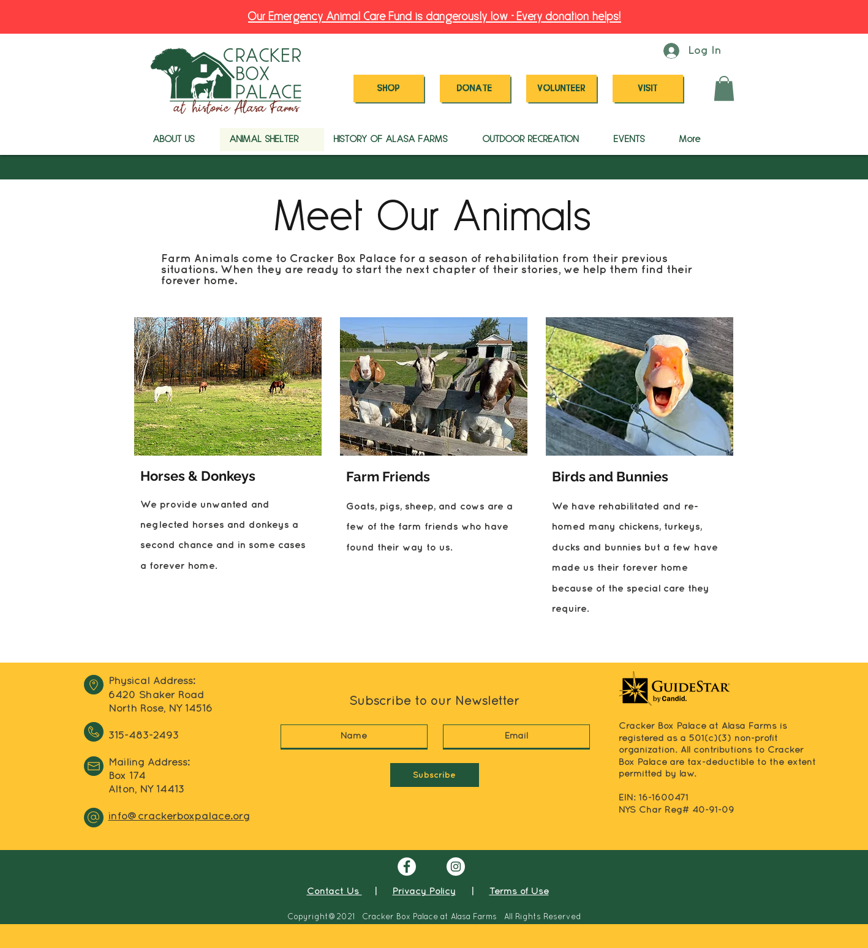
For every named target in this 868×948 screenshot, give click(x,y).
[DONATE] (475, 88)
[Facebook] (407, 866)
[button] (724, 88)
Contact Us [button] (334, 891)
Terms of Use (519, 891)
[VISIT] (648, 88)
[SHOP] (388, 88)
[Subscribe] (434, 775)
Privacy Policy (424, 891)
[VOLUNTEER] (561, 88)
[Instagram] (456, 866)
